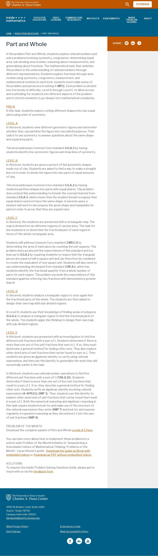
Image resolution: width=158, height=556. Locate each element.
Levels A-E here (82, 430)
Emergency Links (70, 526)
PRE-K (10, 106)
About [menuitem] (148, 18)
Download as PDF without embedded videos (62, 454)
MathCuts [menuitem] (93, 18)
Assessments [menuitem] (111, 18)
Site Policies (13, 531)
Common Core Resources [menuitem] (74, 18)
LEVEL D (12, 291)
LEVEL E (11, 332)
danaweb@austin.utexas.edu (23, 518)
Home (9, 33)
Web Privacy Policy (17, 526)
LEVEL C (11, 218)
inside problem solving (27, 33)
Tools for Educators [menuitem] (39, 18)
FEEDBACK (142, 4)
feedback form (43, 471)
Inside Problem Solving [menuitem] (131, 19)
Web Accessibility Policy (74, 531)
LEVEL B (12, 160)
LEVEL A (12, 123)
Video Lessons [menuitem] (56, 18)
